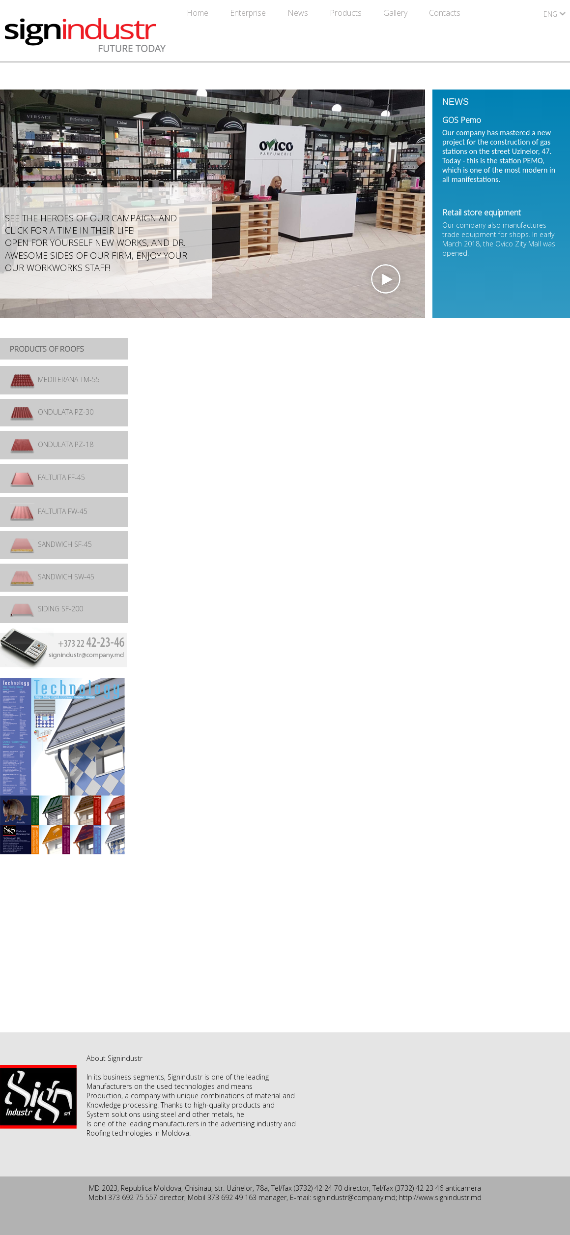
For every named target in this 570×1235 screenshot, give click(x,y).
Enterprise (249, 12)
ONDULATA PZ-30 (51, 412)
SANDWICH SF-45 (51, 544)
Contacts (444, 12)
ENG (550, 14)
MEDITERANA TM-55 (55, 379)
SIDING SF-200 (46, 608)
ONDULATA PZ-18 (51, 444)
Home (198, 12)
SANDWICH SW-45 (52, 576)
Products (347, 12)
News (298, 12)
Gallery (396, 12)
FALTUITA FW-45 (48, 511)
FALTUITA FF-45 (47, 477)
